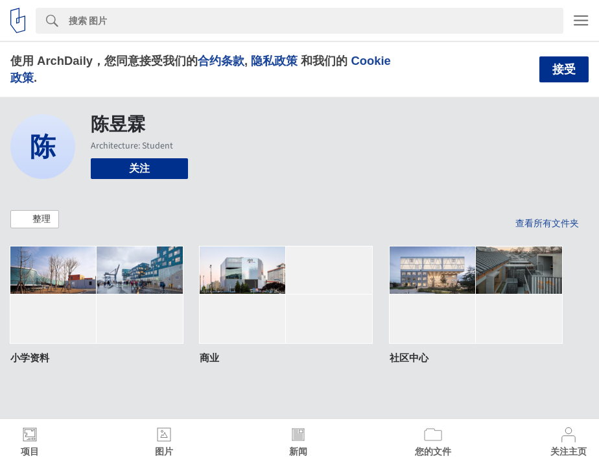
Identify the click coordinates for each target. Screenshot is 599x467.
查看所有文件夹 (547, 223)
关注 (139, 168)
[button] (34, 219)
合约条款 (221, 60)
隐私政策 (274, 60)
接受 (564, 69)
